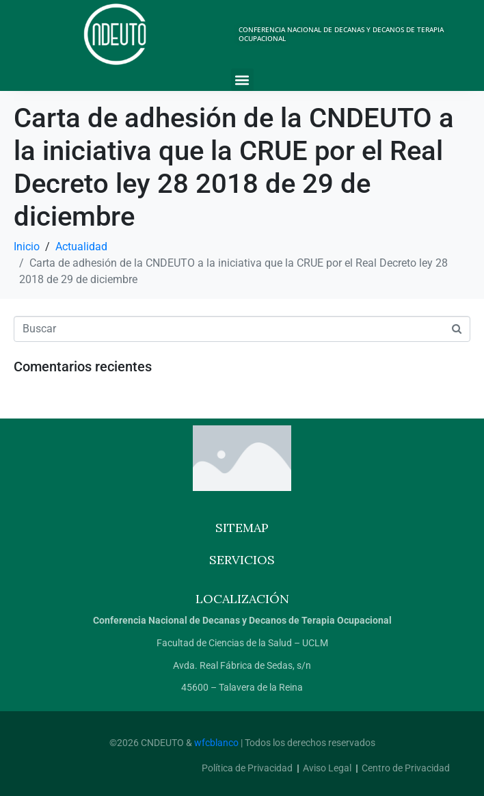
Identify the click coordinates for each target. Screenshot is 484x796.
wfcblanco (216, 742)
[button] (242, 79)
